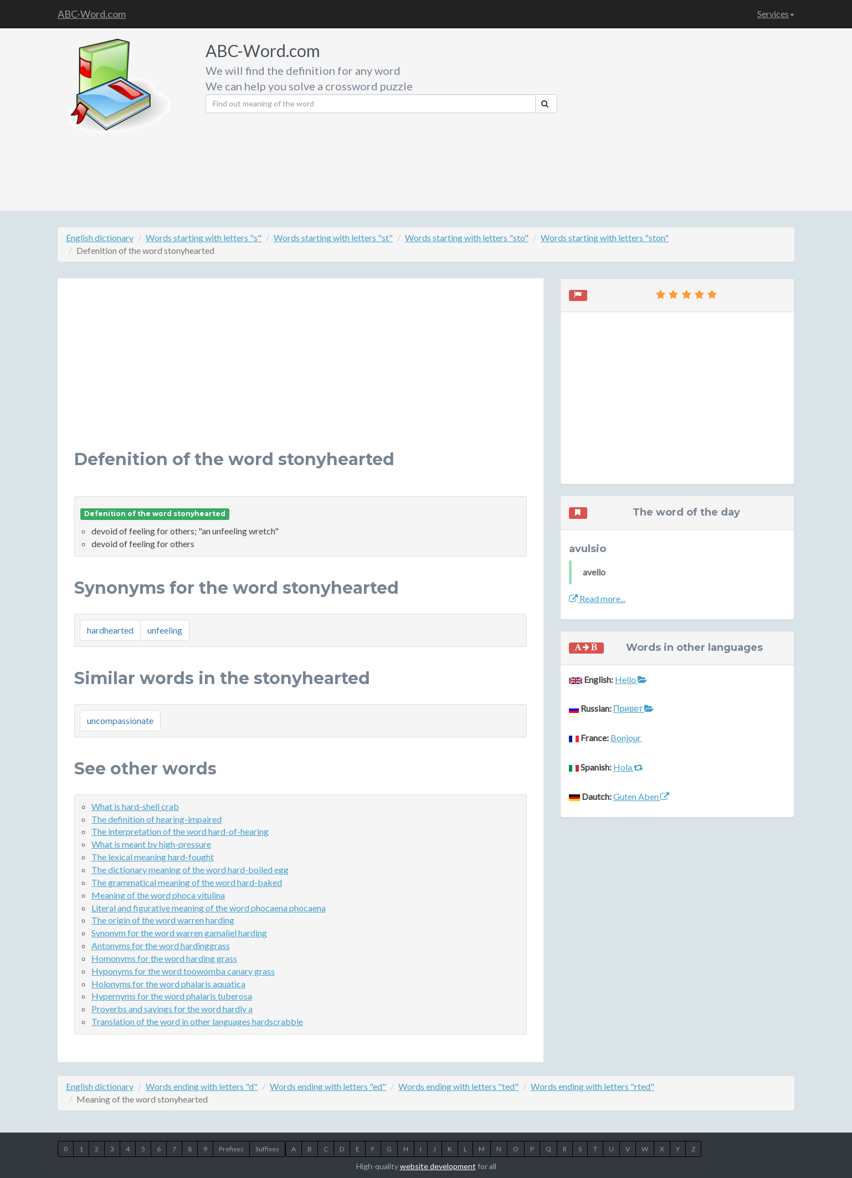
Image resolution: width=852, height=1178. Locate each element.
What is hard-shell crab (135, 806)
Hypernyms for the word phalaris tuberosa (171, 996)
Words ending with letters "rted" (592, 1086)
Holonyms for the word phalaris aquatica (168, 983)
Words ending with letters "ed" (328, 1086)
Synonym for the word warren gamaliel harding (179, 932)
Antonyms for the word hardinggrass (160, 945)
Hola (628, 767)
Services (775, 13)
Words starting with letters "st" (333, 237)
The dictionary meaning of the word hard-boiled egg (190, 869)
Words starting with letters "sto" (466, 237)
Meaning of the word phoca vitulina (158, 895)
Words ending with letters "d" (202, 1086)
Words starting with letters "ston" (605, 237)
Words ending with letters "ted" (458, 1086)
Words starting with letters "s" (203, 237)
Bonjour (626, 737)
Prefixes (231, 1149)
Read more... (597, 598)
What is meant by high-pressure (151, 844)
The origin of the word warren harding (162, 920)
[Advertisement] (680, 116)
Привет (633, 708)
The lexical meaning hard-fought (152, 856)
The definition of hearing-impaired (156, 819)
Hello (631, 679)
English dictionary (100, 237)
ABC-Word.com (92, 14)
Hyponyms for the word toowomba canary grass (183, 971)
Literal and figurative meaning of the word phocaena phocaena (208, 907)
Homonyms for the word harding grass (164, 958)
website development (438, 1166)
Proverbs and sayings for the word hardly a (172, 1008)
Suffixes (267, 1149)
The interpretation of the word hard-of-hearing (180, 831)
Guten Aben (641, 796)
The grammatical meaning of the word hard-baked (186, 882)
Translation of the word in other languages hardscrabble (197, 1021)
